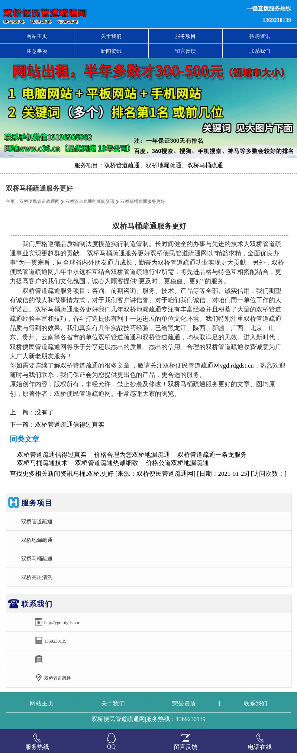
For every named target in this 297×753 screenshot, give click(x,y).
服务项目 (185, 36)
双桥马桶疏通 (36, 559)
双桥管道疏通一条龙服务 (212, 454)
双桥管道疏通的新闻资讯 (89, 201)
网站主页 (36, 36)
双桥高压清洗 (36, 577)
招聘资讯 (259, 36)
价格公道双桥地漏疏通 (177, 462)
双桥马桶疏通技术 (42, 462)
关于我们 (111, 36)
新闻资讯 (111, 51)
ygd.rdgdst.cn (237, 365)
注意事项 (36, 51)
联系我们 (259, 51)
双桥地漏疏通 (36, 540)
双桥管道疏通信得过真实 (69, 424)
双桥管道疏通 (36, 521)
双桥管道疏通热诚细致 (106, 462)
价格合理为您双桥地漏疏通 (132, 454)
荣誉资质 (184, 703)
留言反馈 (185, 51)
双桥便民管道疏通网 (39, 201)
